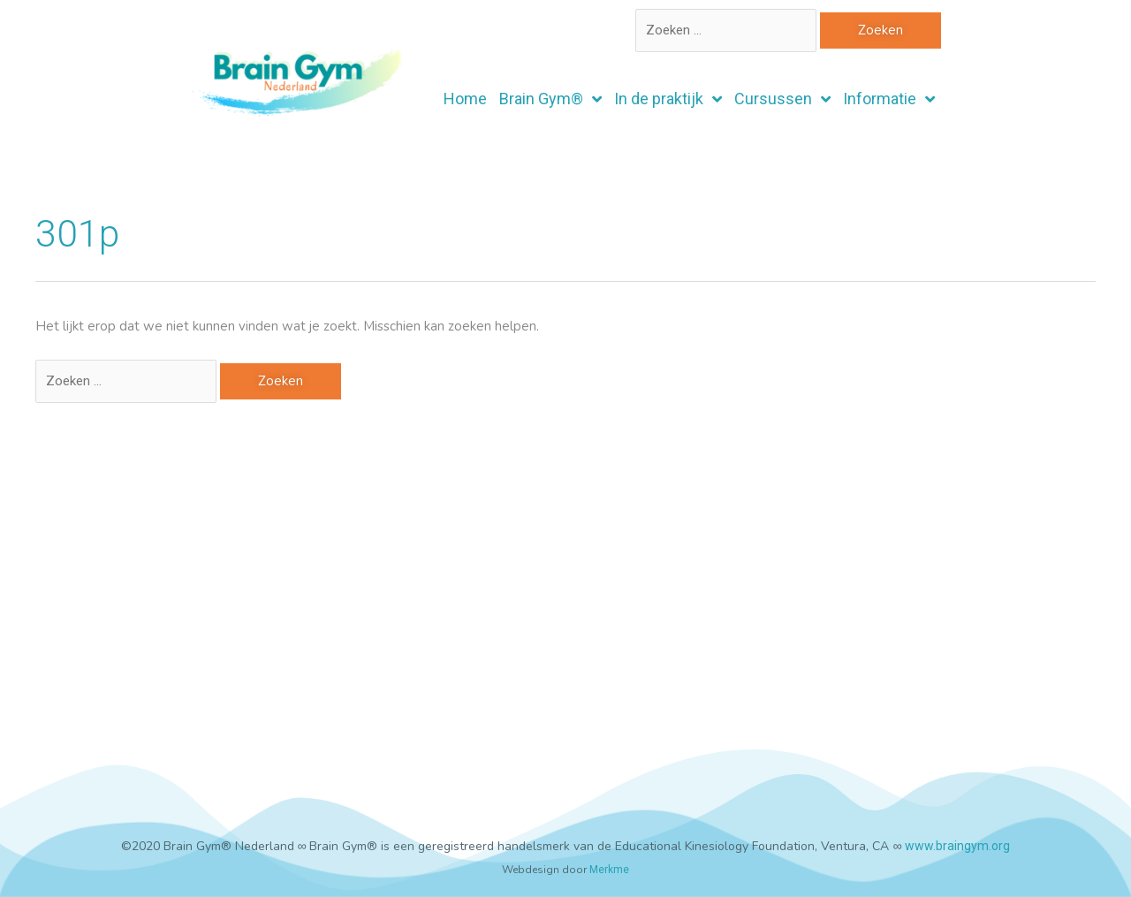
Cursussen (782, 99)
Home (465, 98)
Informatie (889, 99)
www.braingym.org (957, 846)
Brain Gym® (550, 99)
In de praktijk (668, 99)
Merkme (609, 869)
